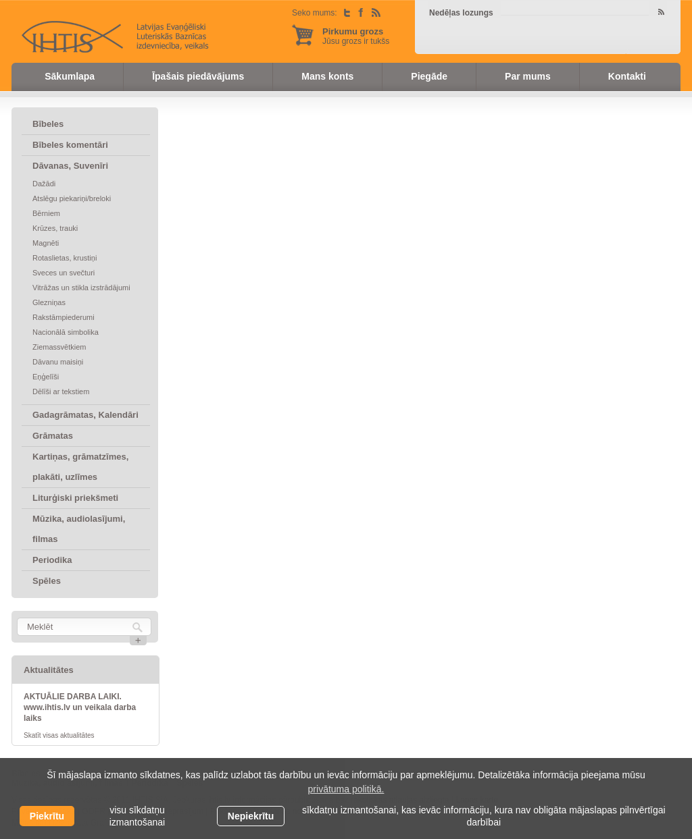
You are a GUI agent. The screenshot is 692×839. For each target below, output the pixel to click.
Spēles (46, 581)
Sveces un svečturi (63, 273)
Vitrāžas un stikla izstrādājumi (81, 287)
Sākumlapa (70, 76)
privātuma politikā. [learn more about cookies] (346, 789)
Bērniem (46, 213)
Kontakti (627, 76)
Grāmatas (52, 436)
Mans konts (327, 76)
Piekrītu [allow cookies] (47, 816)
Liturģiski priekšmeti (75, 498)
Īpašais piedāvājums (198, 76)
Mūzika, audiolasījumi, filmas (78, 529)
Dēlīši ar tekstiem (60, 391)
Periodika (52, 560)
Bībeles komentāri (70, 145)
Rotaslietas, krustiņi (64, 258)
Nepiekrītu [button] (251, 816)
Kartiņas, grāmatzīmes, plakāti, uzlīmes (80, 467)
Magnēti (45, 243)
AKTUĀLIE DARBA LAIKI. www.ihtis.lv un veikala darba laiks (80, 707)
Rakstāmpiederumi (63, 317)
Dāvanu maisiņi (57, 362)
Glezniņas (49, 302)
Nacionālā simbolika (65, 332)
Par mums (528, 76)
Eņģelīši (45, 377)
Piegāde (429, 76)
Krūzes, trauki (55, 228)
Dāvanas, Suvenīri (70, 166)
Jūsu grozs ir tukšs (355, 36)
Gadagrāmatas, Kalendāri (85, 415)
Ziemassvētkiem (59, 347)
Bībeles (48, 124)
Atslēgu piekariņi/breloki (71, 198)
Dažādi (43, 184)
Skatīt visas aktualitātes (59, 735)
